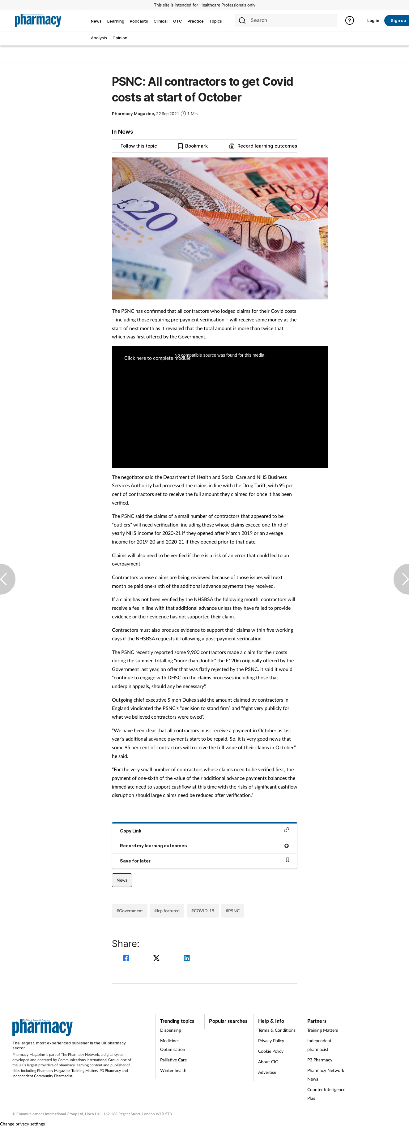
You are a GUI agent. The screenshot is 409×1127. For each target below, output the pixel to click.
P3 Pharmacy (110, 1070)
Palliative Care (173, 1059)
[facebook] (127, 959)
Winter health (173, 1070)
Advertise (267, 1072)
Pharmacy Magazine (53, 1070)
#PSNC (233, 910)
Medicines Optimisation (172, 1045)
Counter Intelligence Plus (326, 1094)
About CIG (268, 1061)
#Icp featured (167, 910)
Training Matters (84, 1070)
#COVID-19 (202, 910)
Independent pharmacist (319, 1045)
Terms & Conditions (277, 1030)
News (122, 880)
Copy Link (204, 830)
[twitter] (157, 959)
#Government (130, 910)
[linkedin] (186, 959)
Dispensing (170, 1030)
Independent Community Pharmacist (42, 1075)
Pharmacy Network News (325, 1075)
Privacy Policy (271, 1040)
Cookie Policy (270, 1051)
